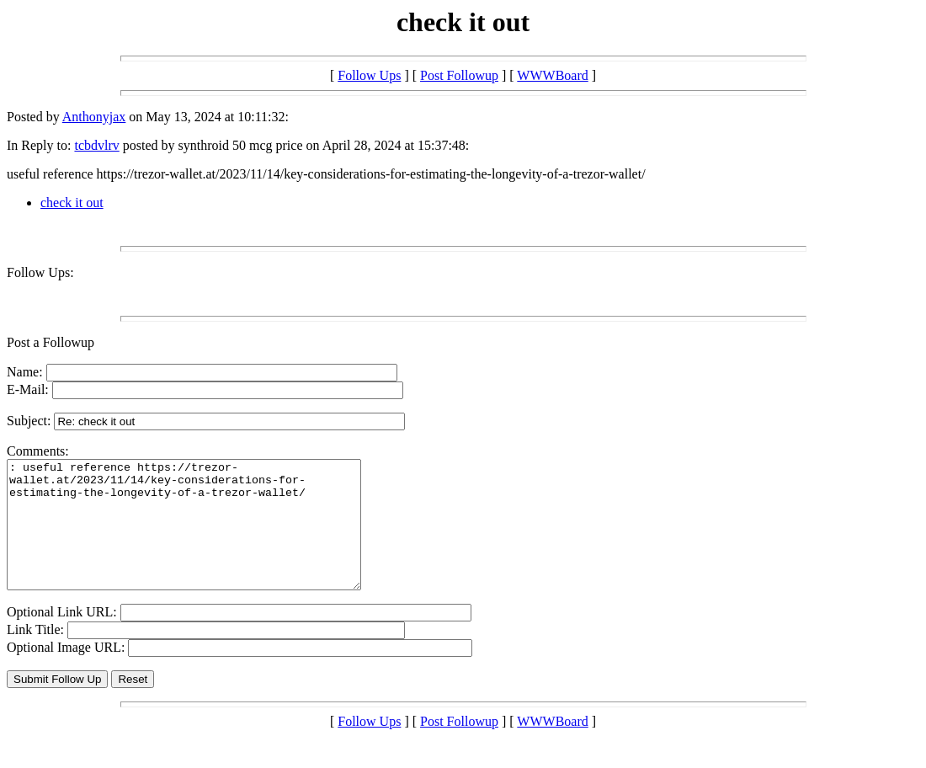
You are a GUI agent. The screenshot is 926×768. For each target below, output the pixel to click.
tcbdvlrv (96, 145)
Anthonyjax (94, 116)
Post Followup (459, 75)
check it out (72, 202)
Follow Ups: (40, 272)
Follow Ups (369, 75)
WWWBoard (552, 75)
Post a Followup (50, 342)
